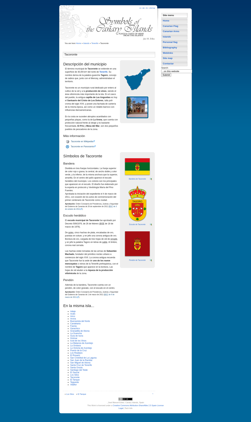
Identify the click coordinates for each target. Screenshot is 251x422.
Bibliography (170, 47)
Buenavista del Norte (80, 321)
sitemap (152, 8)
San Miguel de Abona (80, 362)
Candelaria (75, 323)
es (140, 8)
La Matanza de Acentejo (81, 343)
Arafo (72, 314)
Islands (86, 43)
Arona (73, 319)
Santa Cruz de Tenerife (81, 365)
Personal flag (170, 42)
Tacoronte (74, 377)
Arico (72, 316)
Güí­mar (73, 338)
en (143, 8)
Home (78, 43)
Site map (168, 58)
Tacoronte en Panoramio (82, 146)
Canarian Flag (170, 26)
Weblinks (168, 53)
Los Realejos (76, 353)
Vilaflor (73, 384)
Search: (165, 68)
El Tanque (75, 380)
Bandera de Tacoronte (137, 179)
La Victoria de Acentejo (81, 348)
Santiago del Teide (79, 370)
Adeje (73, 311)
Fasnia (73, 326)
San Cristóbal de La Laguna (83, 358)
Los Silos (74, 375)
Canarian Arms (171, 31)
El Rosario (75, 355)
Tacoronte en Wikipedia (82, 141)
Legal (121, 408)
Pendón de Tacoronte (137, 260)
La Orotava (75, 345)
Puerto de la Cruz (78, 350)
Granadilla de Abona (79, 331)
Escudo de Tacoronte (137, 224)
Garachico (75, 328)
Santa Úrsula (76, 367)
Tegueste (74, 382)
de (147, 8)
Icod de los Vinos (78, 340)
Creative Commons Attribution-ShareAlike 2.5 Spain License (138, 405)
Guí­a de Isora (76, 336)
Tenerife (94, 43)
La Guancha (76, 333)
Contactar (168, 63)
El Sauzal (74, 372)
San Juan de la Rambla (81, 360)
